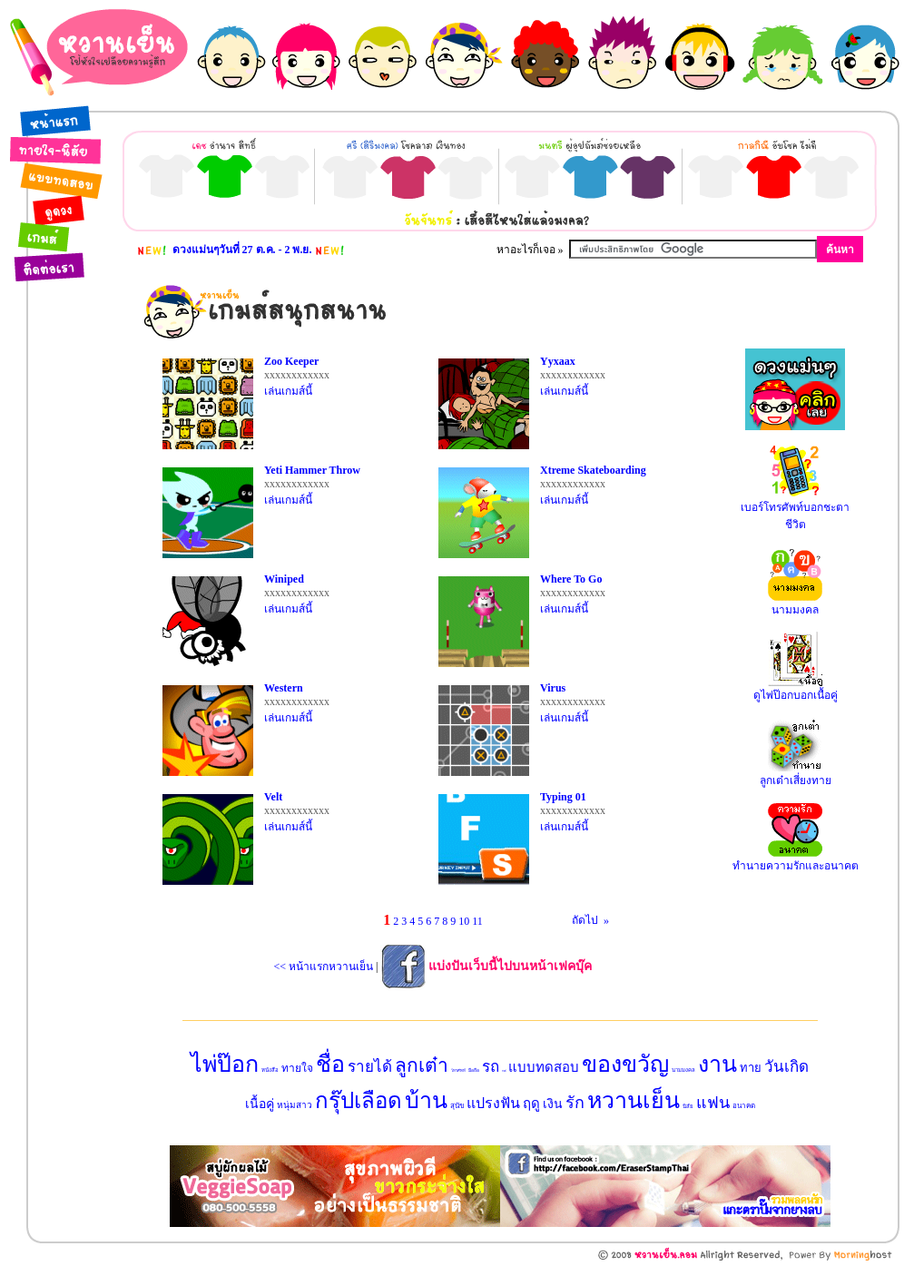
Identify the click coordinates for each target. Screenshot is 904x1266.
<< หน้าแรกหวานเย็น (324, 966)
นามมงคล (683, 1070)
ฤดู (531, 1103)
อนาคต (743, 1106)
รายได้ (370, 1066)
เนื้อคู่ (259, 1104)
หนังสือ (270, 1070)
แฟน (713, 1103)
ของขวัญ (625, 1064)
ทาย (751, 1068)
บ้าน (426, 1100)
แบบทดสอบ (543, 1067)
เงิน (553, 1104)
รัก (575, 1103)
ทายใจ (297, 1068)
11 (477, 921)
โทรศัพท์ (458, 1070)
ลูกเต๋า (421, 1065)
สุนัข (457, 1106)
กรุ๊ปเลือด (358, 1101)
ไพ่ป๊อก (225, 1064)
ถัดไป (579, 920)
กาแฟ (504, 1071)
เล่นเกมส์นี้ (288, 391)
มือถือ (473, 1070)
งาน (717, 1064)
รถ (490, 1066)
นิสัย (688, 1106)
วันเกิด (786, 1066)
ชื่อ (330, 1064)
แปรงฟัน (493, 1103)
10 (463, 921)
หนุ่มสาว (294, 1105)
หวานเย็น (633, 1100)
